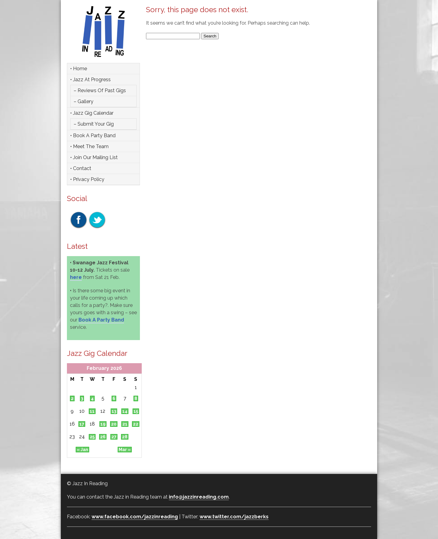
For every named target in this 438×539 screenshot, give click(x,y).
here (76, 277)
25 (92, 436)
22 (135, 424)
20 (113, 424)
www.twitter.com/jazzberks (234, 517)
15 (136, 411)
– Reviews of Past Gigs (100, 90)
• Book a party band (93, 135)
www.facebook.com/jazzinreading (135, 517)
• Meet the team (89, 146)
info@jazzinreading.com (199, 497)
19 (103, 424)
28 (124, 436)
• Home (78, 68)
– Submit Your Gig (94, 124)
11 (92, 411)
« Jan (82, 449)
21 (124, 424)
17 (81, 424)
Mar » (125, 449)
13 (114, 411)
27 (113, 436)
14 (124, 411)
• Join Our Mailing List (94, 157)
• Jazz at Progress (90, 79)
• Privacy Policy (87, 179)
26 (103, 436)
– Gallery (83, 101)
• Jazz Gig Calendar (91, 113)
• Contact (80, 168)
